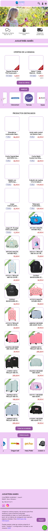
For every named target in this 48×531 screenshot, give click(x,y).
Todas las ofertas (24, 83)
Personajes (24, 435)
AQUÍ (9, 528)
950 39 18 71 (8, 502)
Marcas (24, 89)
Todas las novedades (24, 428)
